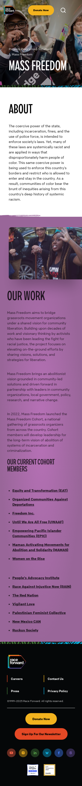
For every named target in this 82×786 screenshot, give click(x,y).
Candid (49, 770)
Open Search (63, 10)
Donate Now (41, 10)
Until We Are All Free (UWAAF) (35, 522)
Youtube (11, 752)
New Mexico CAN (24, 621)
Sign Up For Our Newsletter (41, 734)
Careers (17, 678)
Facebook (58, 752)
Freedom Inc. (21, 513)
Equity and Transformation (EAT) (37, 490)
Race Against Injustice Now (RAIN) (39, 586)
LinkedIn (35, 752)
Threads (70, 752)
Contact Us (55, 678)
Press (15, 691)
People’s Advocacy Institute (33, 578)
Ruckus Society (23, 630)
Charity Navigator (32, 770)
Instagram (23, 752)
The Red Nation (23, 595)
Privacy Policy (58, 691)
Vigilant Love (21, 604)
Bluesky (47, 752)
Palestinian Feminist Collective (36, 613)
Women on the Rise (26, 558)
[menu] (75, 10)
